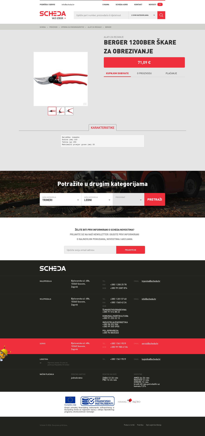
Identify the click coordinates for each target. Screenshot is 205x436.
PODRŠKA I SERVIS (47, 4)
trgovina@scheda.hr (151, 281)
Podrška (140, 425)
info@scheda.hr (68, 4)
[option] (60, 79)
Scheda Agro (122, 4)
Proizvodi (53, 27)
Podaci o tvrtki (129, 425)
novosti (152, 4)
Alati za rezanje (95, 27)
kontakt (138, 4)
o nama (105, 4)
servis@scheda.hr (150, 343)
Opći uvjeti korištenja (153, 425)
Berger (108, 27)
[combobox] (143, 15)
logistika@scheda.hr (151, 359)
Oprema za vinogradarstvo (72, 27)
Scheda (43, 27)
